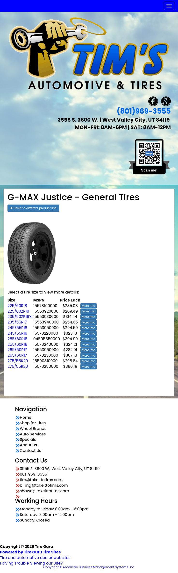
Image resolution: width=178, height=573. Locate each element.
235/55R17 (17, 322)
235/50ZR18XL (20, 316)
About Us (28, 445)
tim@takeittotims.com (41, 480)
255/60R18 (17, 339)
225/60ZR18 (18, 311)
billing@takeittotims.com (44, 485)
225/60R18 (17, 306)
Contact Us (30, 450)
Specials (28, 439)
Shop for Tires (33, 423)
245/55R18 (17, 328)
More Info (88, 306)
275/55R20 (17, 361)
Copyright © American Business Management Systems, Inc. (89, 567)
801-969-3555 (33, 474)
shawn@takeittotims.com (44, 491)
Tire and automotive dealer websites (35, 554)
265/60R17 (17, 350)
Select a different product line (33, 208)
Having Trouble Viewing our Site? (31, 563)
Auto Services (33, 434)
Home (25, 417)
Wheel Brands (33, 428)
